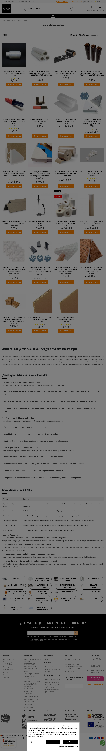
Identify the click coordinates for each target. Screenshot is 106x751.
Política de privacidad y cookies (68, 747)
